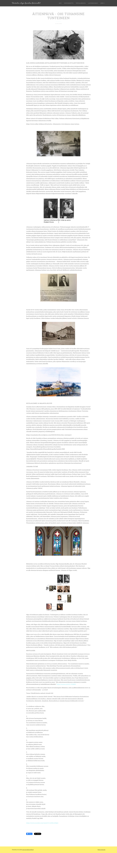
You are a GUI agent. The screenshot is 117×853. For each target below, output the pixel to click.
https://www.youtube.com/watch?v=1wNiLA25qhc (42, 823)
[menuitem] (62, 3)
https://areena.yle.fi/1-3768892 (66, 684)
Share (29, 833)
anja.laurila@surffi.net (28, 849)
